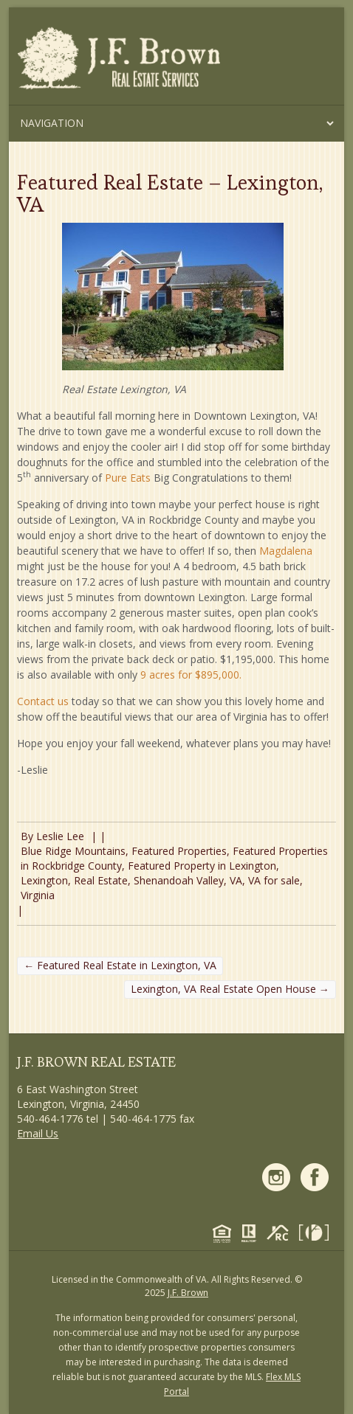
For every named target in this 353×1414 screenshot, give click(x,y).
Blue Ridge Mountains (73, 851)
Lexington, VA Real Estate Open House (230, 989)
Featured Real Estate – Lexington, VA (170, 193)
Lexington (44, 880)
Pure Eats (128, 478)
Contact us (43, 701)
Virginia (38, 895)
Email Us (37, 1133)
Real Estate (101, 880)
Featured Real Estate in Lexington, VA (120, 965)
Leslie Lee (60, 836)
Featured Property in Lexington (202, 866)
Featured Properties (179, 851)
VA (236, 880)
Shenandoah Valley (179, 880)
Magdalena (285, 551)
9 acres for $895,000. (190, 675)
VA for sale (274, 880)
